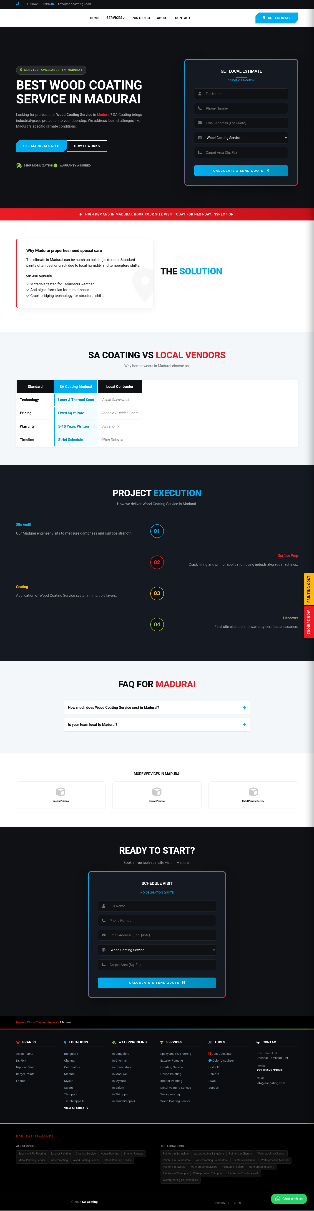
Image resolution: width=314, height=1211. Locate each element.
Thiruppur (70, 1094)
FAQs (212, 1081)
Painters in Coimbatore (177, 1160)
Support (213, 1088)
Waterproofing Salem (261, 1167)
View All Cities (76, 1108)
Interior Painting (171, 1081)
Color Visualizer (221, 1061)
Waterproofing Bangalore (209, 1154)
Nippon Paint (25, 1067)
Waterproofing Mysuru (204, 1167)
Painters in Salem (233, 1167)
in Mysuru (119, 1081)
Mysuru (69, 1081)
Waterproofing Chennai (271, 1154)
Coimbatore (72, 1067)
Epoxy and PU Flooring (175, 1054)
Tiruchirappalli (74, 1101)
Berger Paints (25, 1074)
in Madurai (119, 1074)
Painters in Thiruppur (175, 1173)
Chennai (69, 1061)
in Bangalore (120, 1054)
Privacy (220, 1203)
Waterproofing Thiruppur (208, 1173)
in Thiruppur (120, 1094)
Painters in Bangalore (176, 1154)
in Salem (118, 1088)
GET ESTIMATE (277, 18)
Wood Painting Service (118, 1160)
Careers (213, 1074)
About (162, 18)
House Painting (170, 1074)
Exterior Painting (171, 1061)
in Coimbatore (122, 1067)
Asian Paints (24, 1054)
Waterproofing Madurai (275, 1160)
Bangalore (71, 1054)
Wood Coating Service (42, 1022)
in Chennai (119, 1061)
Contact (183, 18)
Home (95, 18)
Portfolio (141, 18)
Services (115, 18)
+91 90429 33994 (33, 4)
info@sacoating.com (71, 4)
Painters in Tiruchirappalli (243, 1173)
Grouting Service (171, 1067)
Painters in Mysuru (174, 1167)
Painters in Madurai (244, 1160)
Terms (236, 1203)
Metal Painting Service (175, 1088)
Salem (68, 1088)
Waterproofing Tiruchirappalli (180, 1180)
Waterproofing (170, 1094)
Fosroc (21, 1081)
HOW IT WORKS (87, 146)
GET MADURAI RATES (41, 146)
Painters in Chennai (240, 1154)
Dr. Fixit (21, 1061)
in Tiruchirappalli (123, 1101)
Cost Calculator (220, 1054)
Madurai (69, 1074)
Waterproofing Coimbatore (212, 1160)
